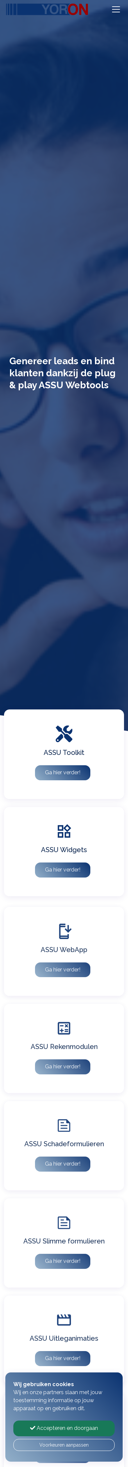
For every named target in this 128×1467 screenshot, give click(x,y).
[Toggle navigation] (116, 9)
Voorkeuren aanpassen (64, 1445)
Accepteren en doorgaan (64, 1428)
